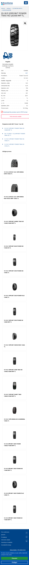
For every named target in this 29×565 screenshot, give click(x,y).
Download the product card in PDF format (15, 112)
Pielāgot (14, 562)
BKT (27, 73)
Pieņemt (14, 558)
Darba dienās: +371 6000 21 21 (18, 550)
